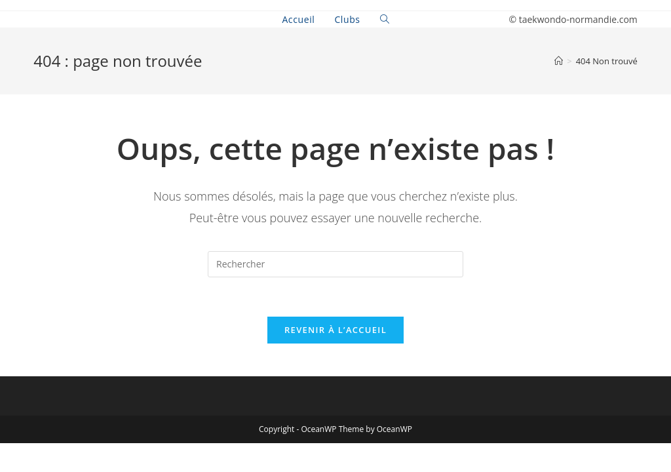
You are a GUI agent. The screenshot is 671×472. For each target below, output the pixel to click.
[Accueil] (558, 61)
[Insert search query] (335, 264)
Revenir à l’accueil (335, 330)
